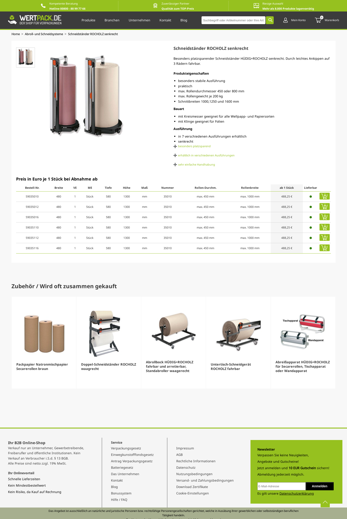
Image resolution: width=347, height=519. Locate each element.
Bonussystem (121, 493)
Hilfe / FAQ (119, 499)
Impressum (185, 448)
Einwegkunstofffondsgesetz (132, 454)
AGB (179, 454)
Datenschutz (186, 467)
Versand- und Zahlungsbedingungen (205, 480)
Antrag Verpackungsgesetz (132, 461)
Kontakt (117, 480)
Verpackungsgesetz (126, 448)
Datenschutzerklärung (296, 493)
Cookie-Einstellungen (192, 493)
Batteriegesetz (122, 467)
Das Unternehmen (125, 474)
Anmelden (319, 486)
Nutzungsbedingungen (194, 474)
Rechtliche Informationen (196, 461)
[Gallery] (173, 343)
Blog (114, 487)
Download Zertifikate (192, 487)
